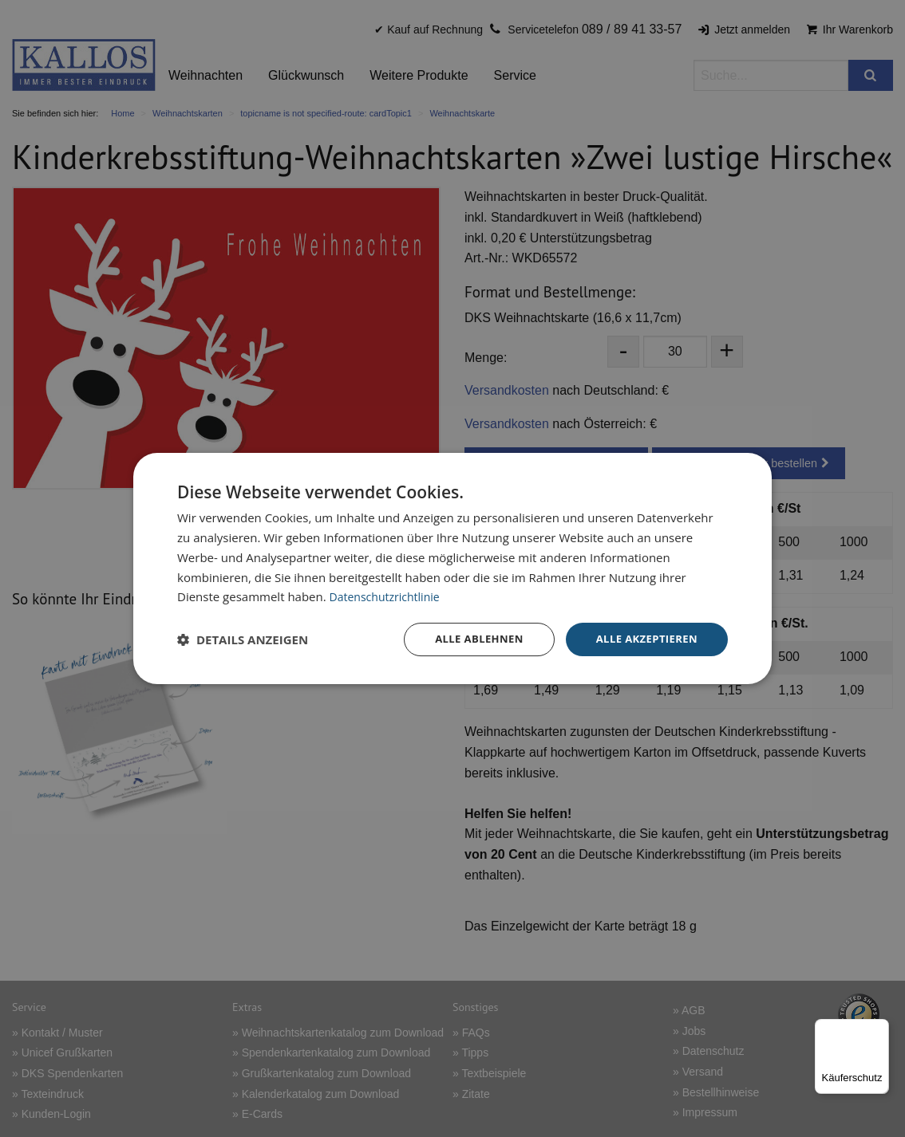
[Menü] (879, 1028)
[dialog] (452, 569)
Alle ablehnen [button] (469, 639)
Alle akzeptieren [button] (643, 639)
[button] (242, 639)
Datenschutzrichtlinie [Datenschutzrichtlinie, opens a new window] (389, 596)
